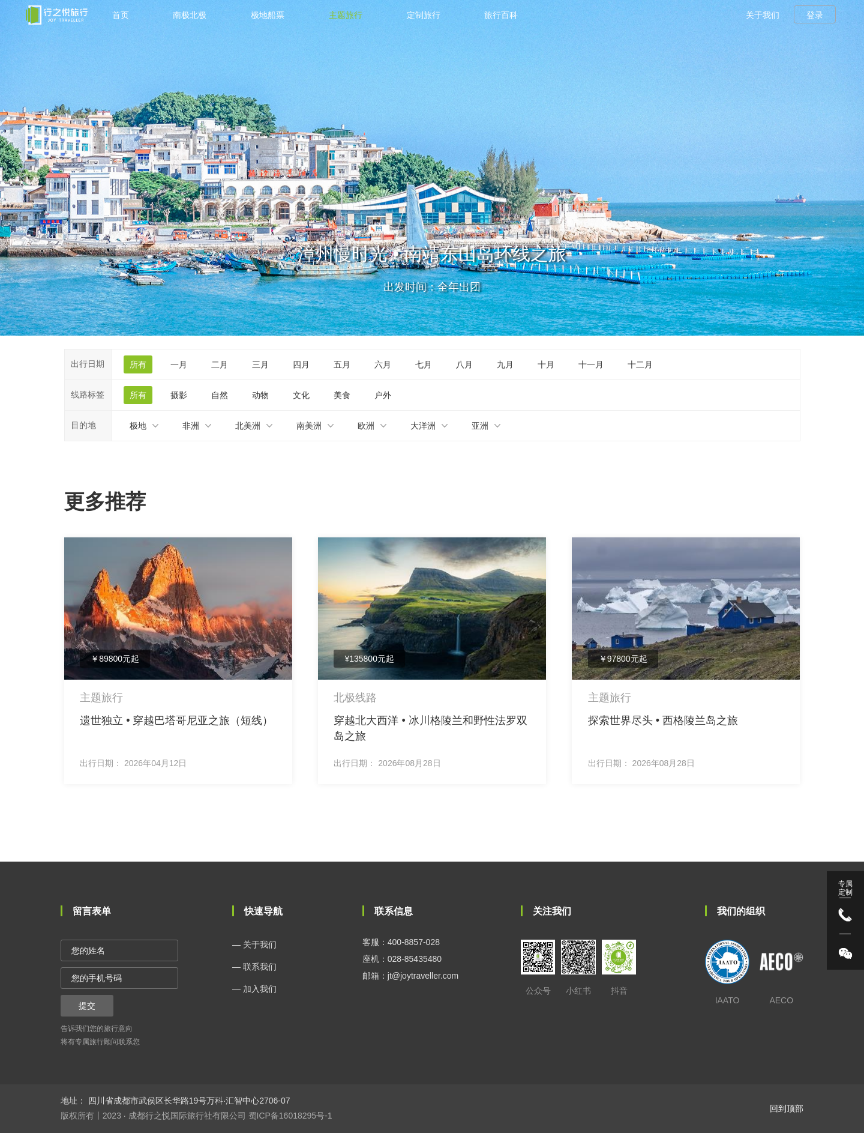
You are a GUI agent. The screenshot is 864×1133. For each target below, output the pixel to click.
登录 (814, 15)
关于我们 (762, 15)
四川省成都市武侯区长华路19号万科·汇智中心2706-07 (188, 1100)
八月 (464, 364)
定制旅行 (423, 15)
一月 (178, 364)
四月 (301, 364)
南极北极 (189, 15)
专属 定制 (845, 888)
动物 (260, 395)
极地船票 (267, 15)
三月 (260, 364)
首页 (120, 15)
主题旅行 (345, 15)
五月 (342, 364)
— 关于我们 (254, 944)
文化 (301, 395)
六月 (382, 364)
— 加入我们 (254, 989)
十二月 (640, 364)
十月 (546, 364)
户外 (382, 395)
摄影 (178, 395)
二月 (219, 364)
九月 (505, 364)
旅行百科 (501, 15)
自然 (219, 395)
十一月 (591, 364)
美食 (342, 395)
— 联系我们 (254, 966)
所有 (138, 364)
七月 (423, 364)
